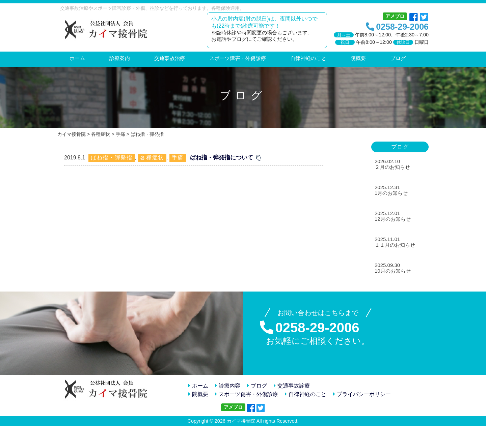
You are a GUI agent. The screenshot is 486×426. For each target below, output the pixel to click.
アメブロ (394, 16)
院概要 (198, 394)
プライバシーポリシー (362, 394)
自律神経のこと (305, 394)
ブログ (257, 386)
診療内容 (227, 386)
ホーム (198, 386)
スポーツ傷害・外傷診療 (246, 394)
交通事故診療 (292, 386)
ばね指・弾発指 (111, 157)
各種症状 (152, 157)
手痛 (178, 157)
